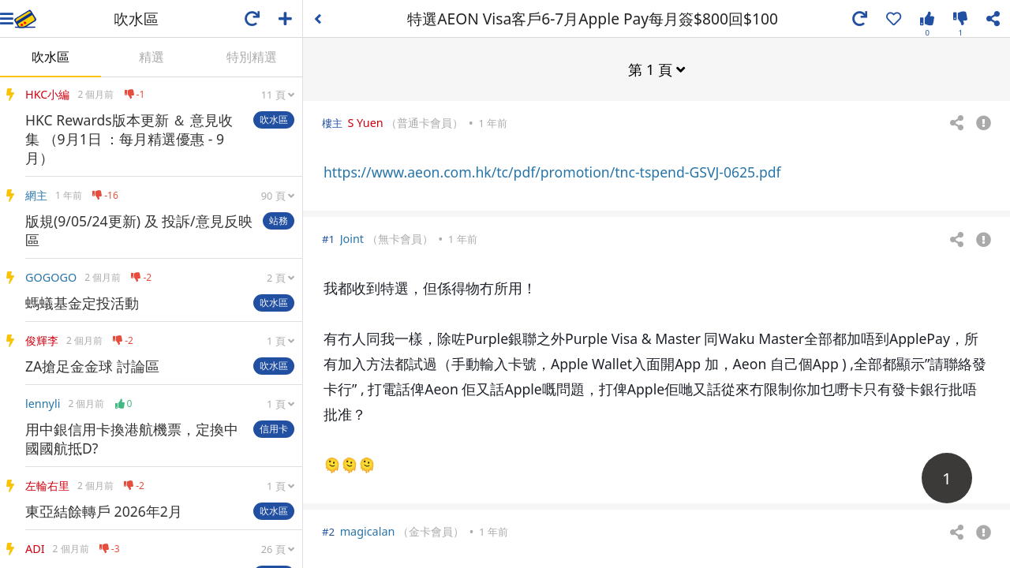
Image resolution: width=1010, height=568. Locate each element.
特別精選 (251, 56)
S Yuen (365, 121)
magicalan (367, 530)
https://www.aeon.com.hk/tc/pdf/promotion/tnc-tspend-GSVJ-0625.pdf (552, 171)
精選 (151, 56)
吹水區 (50, 56)
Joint (352, 237)
